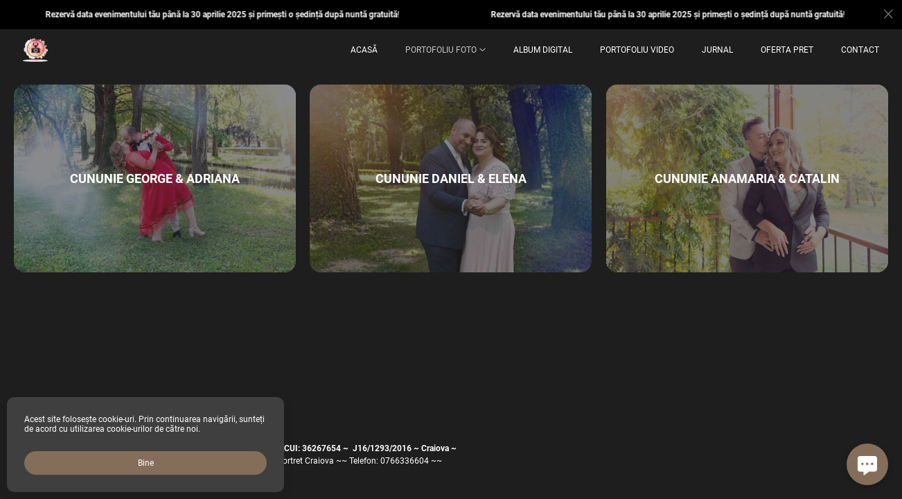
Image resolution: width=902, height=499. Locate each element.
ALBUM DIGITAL (542, 50)
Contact (860, 50)
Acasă (364, 50)
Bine (146, 463)
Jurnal (717, 50)
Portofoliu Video (637, 50)
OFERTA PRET (787, 50)
